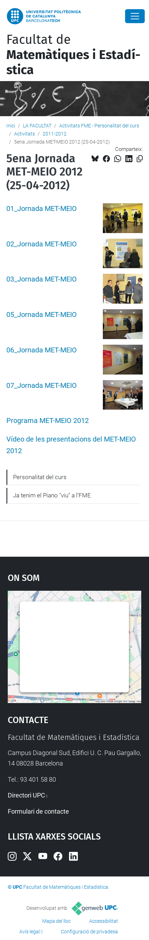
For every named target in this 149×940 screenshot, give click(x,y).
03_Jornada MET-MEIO (41, 279)
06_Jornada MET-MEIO (41, 350)
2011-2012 (55, 134)
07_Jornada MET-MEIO (41, 386)
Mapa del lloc (56, 921)
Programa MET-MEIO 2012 (47, 421)
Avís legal (29, 931)
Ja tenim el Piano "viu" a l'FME (52, 495)
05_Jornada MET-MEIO (41, 315)
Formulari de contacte (38, 811)
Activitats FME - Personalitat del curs (99, 125)
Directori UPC (26, 795)
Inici (10, 125)
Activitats (24, 134)
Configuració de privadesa (89, 931)
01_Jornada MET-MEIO (41, 209)
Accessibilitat (103, 921)
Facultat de (73, 55)
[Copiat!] (140, 159)
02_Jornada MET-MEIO (41, 244)
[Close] (135, 16)
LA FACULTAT (37, 125)
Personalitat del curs (40, 477)
